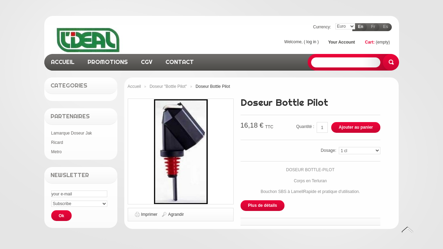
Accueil (134, 86)
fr (373, 26)
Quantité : (305, 126)
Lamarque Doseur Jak (71, 133)
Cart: (369, 42)
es (385, 26)
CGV (146, 61)
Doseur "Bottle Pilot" (168, 86)
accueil (62, 61)
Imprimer (149, 214)
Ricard (57, 142)
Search (391, 62)
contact (179, 61)
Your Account (341, 42)
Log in (311, 41)
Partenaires (70, 116)
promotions (108, 61)
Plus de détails (262, 205)
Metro (56, 151)
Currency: (322, 27)
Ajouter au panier (356, 127)
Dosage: (328, 150)
